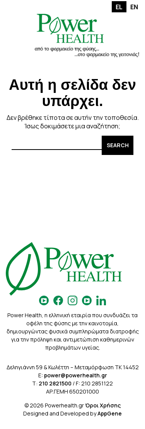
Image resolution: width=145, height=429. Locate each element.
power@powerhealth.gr (75, 375)
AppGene (109, 413)
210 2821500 (55, 383)
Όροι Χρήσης (103, 405)
